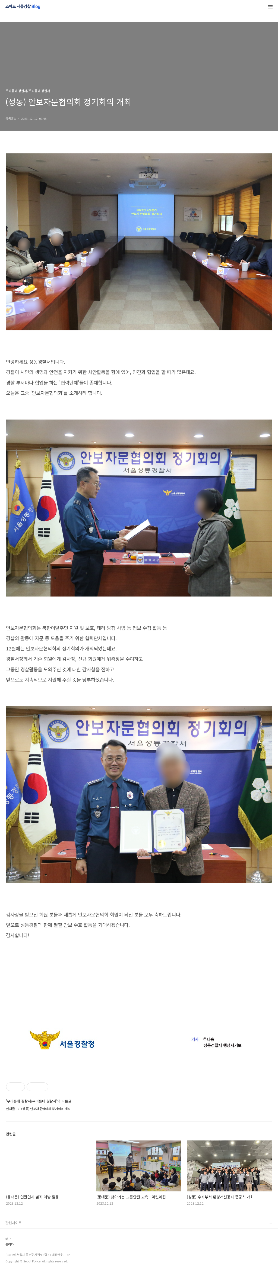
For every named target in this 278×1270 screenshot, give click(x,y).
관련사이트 (13, 1222)
